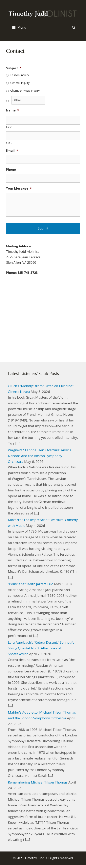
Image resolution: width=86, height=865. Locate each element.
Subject (13, 68)
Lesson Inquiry (19, 75)
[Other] (28, 100)
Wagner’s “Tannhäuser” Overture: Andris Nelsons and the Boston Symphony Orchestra (39, 456)
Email (12, 151)
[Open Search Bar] (73, 27)
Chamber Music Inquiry (25, 90)
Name (12, 110)
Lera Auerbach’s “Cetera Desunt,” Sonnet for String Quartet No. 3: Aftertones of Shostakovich (42, 648)
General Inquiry (20, 83)
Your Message (19, 188)
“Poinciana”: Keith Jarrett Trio (30, 584)
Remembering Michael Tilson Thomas (38, 782)
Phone (11, 170)
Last (9, 142)
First (9, 127)
